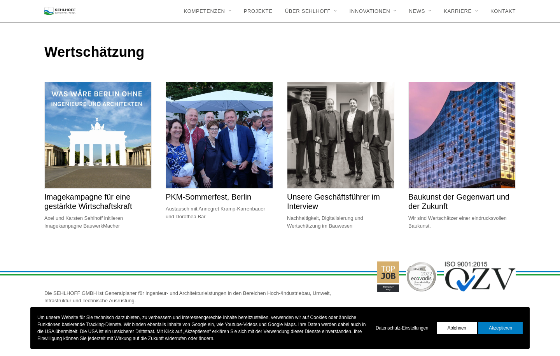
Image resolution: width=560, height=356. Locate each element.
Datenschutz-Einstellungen (402, 328)
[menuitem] (210, 11)
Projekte (258, 11)
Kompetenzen (207, 11)
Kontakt (503, 11)
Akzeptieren (500, 328)
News (420, 11)
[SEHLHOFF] (59, 11)
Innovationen (372, 11)
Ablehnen (456, 328)
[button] (98, 135)
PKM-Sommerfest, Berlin (208, 197)
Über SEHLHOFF (311, 11)
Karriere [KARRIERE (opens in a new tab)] (461, 11)
